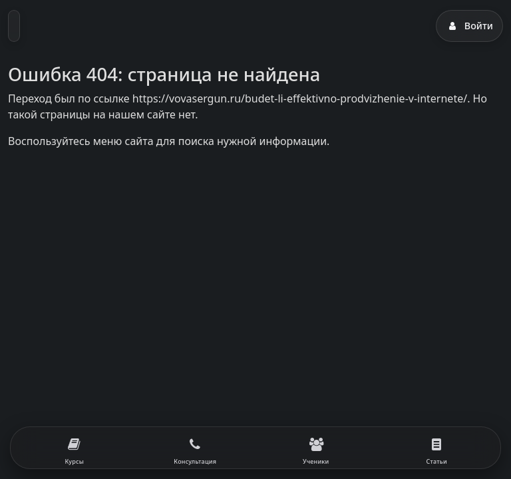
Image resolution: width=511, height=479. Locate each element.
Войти (469, 26)
